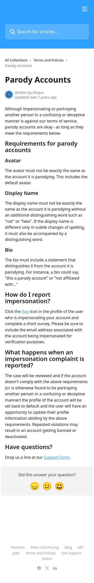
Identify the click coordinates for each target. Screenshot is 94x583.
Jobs (16, 553)
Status (47, 558)
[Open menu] (84, 9)
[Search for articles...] (47, 32)
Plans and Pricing (45, 547)
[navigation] (47, 65)
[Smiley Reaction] (59, 486)
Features (18, 547)
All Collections (16, 60)
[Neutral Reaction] (47, 486)
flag (25, 311)
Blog (68, 547)
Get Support (71, 553)
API (80, 547)
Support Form (57, 457)
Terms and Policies (48, 60)
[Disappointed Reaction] (34, 486)
